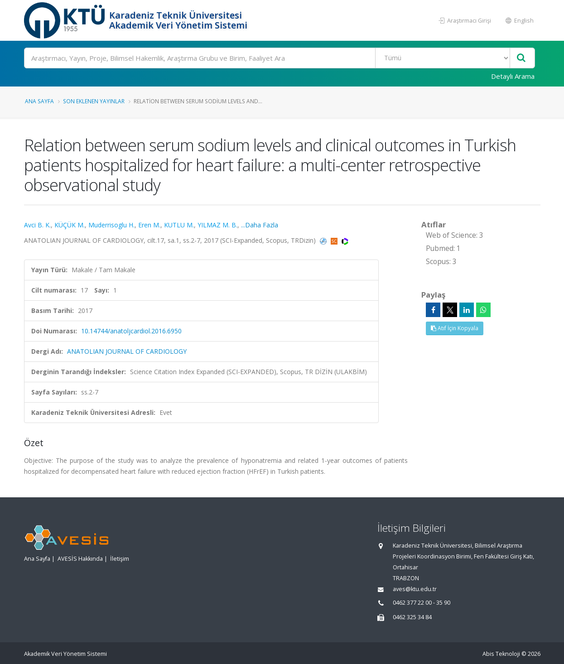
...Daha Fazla (259, 225)
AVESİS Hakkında (80, 559)
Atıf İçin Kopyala (454, 328)
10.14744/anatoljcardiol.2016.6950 (131, 331)
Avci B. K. (37, 225)
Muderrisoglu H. (111, 225)
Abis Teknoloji (501, 654)
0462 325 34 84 (412, 617)
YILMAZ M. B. (217, 225)
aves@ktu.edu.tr (415, 589)
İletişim (119, 559)
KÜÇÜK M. (69, 225)
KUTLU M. (179, 225)
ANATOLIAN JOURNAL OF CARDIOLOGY (127, 351)
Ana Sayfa (39, 101)
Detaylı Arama (513, 76)
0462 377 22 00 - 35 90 (421, 602)
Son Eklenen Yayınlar (94, 101)
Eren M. (149, 225)
